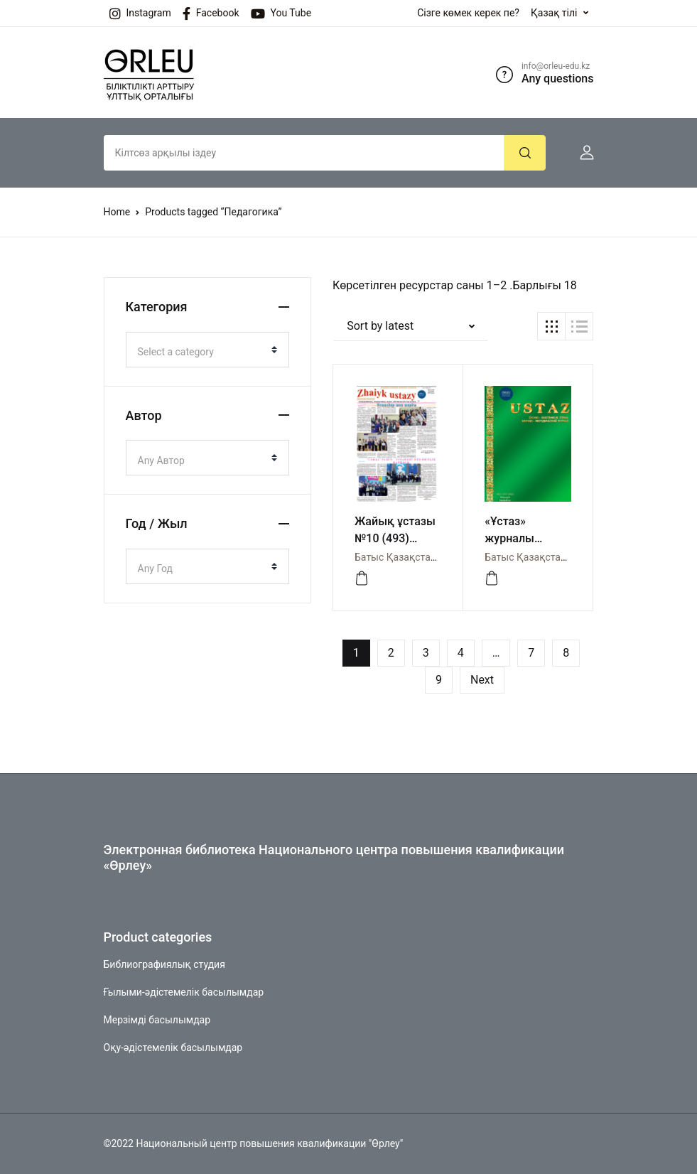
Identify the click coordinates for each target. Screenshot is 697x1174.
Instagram (140, 13)
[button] (581, 152)
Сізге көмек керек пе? (468, 12)
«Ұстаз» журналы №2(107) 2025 (521, 538)
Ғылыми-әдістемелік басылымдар (184, 992)
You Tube (281, 13)
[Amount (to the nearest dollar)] (304, 153)
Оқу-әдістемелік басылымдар (173, 1047)
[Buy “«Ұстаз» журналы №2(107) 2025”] (492, 578)
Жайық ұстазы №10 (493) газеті (395, 538)
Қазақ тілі (554, 12)
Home (117, 211)
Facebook (211, 13)
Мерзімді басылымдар (157, 1019)
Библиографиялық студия (164, 964)
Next (482, 679)
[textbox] (202, 352)
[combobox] (208, 349)
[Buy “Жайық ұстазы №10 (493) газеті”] (362, 578)
